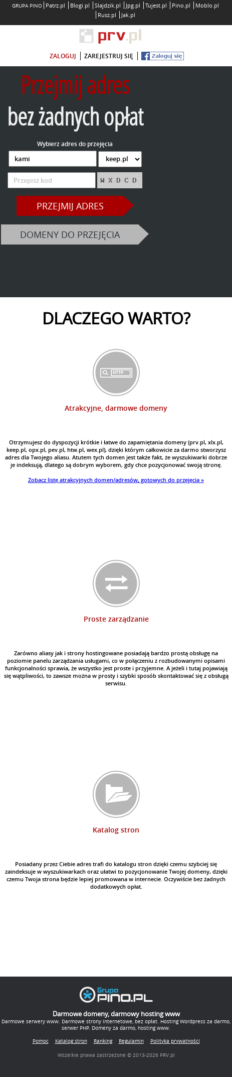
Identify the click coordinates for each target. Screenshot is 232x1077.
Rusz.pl (107, 15)
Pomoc (41, 1041)
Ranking (103, 1041)
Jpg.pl (133, 5)
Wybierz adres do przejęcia (75, 144)
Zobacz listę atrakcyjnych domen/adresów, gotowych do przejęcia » (116, 480)
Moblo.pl (207, 5)
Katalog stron (71, 1041)
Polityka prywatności (175, 1041)
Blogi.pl (80, 5)
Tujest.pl (156, 5)
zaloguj (63, 56)
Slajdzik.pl (108, 5)
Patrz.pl (55, 5)
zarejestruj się (108, 56)
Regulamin (131, 1041)
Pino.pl (181, 5)
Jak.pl (128, 15)
